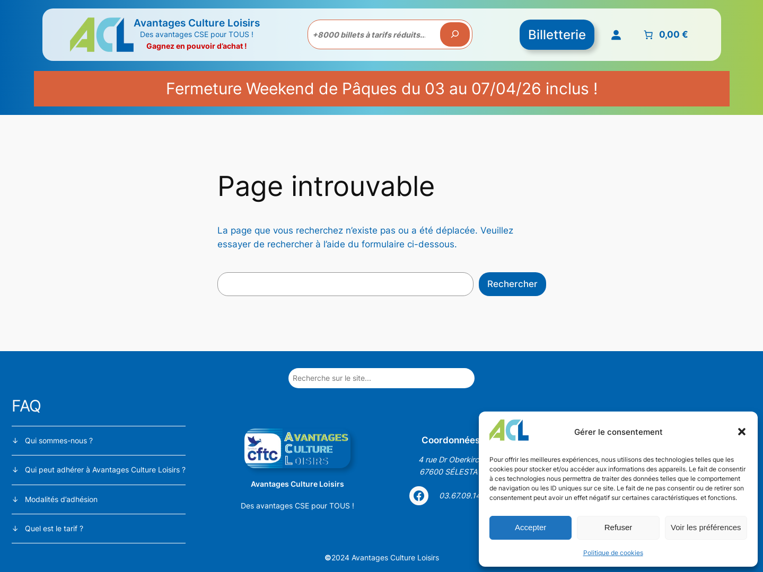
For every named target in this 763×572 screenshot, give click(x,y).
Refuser (618, 527)
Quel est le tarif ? (54, 528)
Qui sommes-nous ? (59, 440)
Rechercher (512, 284)
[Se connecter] (615, 34)
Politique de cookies (613, 553)
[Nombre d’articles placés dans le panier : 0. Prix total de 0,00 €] (664, 34)
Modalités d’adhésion (61, 499)
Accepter (530, 527)
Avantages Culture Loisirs (197, 22)
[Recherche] (455, 34)
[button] (741, 431)
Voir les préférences (706, 527)
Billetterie (557, 34)
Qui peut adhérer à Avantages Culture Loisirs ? (105, 469)
